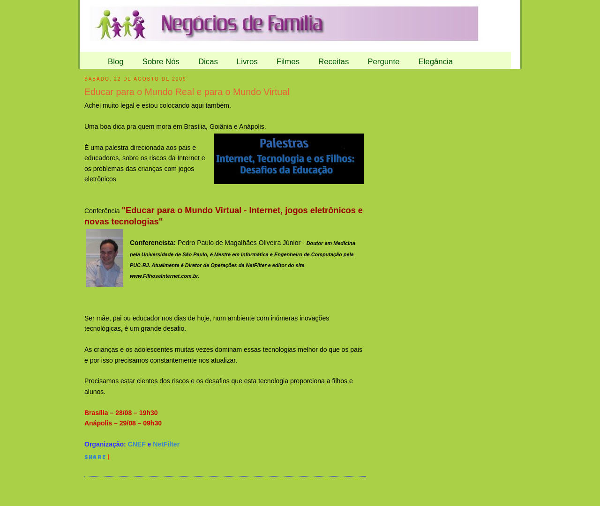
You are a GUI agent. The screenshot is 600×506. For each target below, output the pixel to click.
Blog (116, 61)
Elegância (435, 61)
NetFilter (166, 444)
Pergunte (383, 61)
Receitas (333, 61)
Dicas (208, 61)
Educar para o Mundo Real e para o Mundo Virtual (187, 92)
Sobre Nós (161, 61)
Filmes (288, 61)
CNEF (137, 444)
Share (95, 458)
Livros (247, 61)
